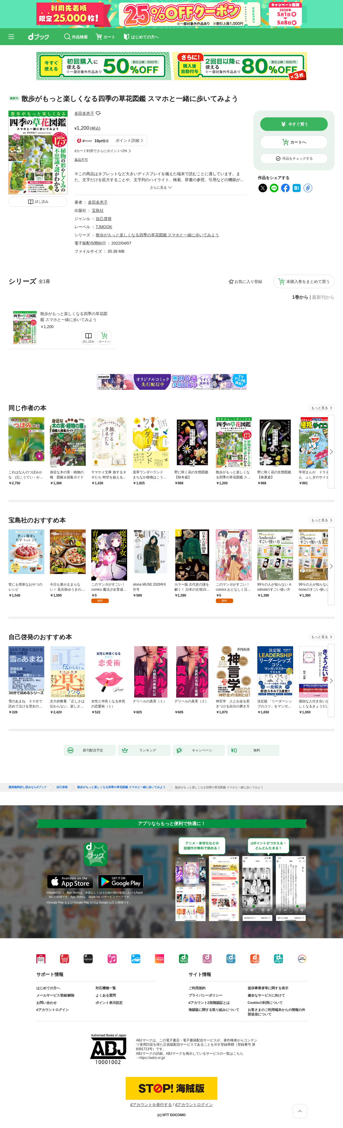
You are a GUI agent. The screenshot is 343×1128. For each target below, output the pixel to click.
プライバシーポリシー (205, 995)
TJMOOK (104, 227)
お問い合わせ (46, 1003)
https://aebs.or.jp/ (152, 1058)
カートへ (298, 142)
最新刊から (323, 297)
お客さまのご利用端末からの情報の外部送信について (276, 1012)
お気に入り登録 (248, 281)
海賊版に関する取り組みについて (214, 1010)
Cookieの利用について (265, 1003)
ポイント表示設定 (109, 1003)
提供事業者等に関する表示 (268, 988)
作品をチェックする (297, 158)
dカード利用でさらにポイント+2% (100, 151)
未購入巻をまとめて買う (308, 281)
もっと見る (319, 408)
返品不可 (81, 160)
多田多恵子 (84, 113)
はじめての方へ (48, 988)
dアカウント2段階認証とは (209, 1003)
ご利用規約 (197, 988)
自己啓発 (104, 218)
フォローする (98, 113)
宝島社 (98, 210)
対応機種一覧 (106, 988)
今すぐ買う (298, 124)
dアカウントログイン (52, 1010)
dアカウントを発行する (151, 1104)
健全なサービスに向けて (266, 995)
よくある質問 (106, 995)
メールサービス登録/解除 (55, 995)
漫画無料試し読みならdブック (27, 787)
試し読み (41, 202)
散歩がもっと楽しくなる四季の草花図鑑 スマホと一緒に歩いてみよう (73, 316)
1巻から (300, 297)
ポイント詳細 (127, 140)
